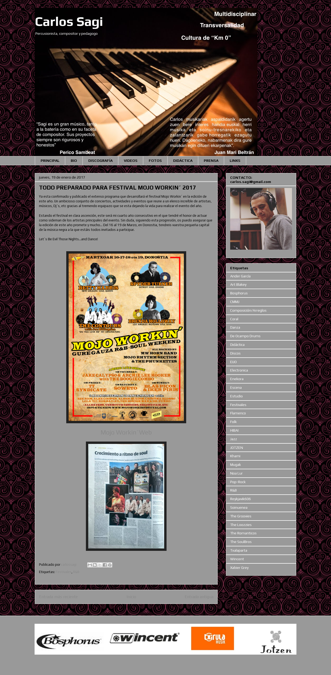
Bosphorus (239, 293)
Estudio (236, 396)
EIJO (233, 362)
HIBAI (234, 430)
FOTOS (155, 160)
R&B (76, 572)
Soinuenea (238, 507)
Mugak (235, 464)
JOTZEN (236, 447)
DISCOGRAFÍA (100, 160)
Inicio (131, 596)
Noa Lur (236, 473)
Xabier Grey (239, 567)
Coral (234, 319)
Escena (236, 387)
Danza (235, 327)
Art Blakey (238, 284)
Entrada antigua (199, 596)
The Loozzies (241, 525)
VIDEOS (130, 160)
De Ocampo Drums (245, 336)
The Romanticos (243, 533)
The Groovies (240, 516)
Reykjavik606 (240, 499)
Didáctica (237, 344)
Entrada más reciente (58, 596)
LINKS (235, 160)
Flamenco (238, 413)
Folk (233, 422)
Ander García (240, 276)
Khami (235, 456)
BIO (74, 160)
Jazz (233, 439)
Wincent (237, 559)
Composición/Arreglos (248, 310)
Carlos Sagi (69, 21)
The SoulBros (241, 542)
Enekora (237, 379)
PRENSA (211, 160)
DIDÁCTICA (182, 160)
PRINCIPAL (50, 160)
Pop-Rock (238, 482)
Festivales (63, 572)
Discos (235, 353)
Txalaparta (238, 550)
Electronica (239, 370)
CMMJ (234, 302)
